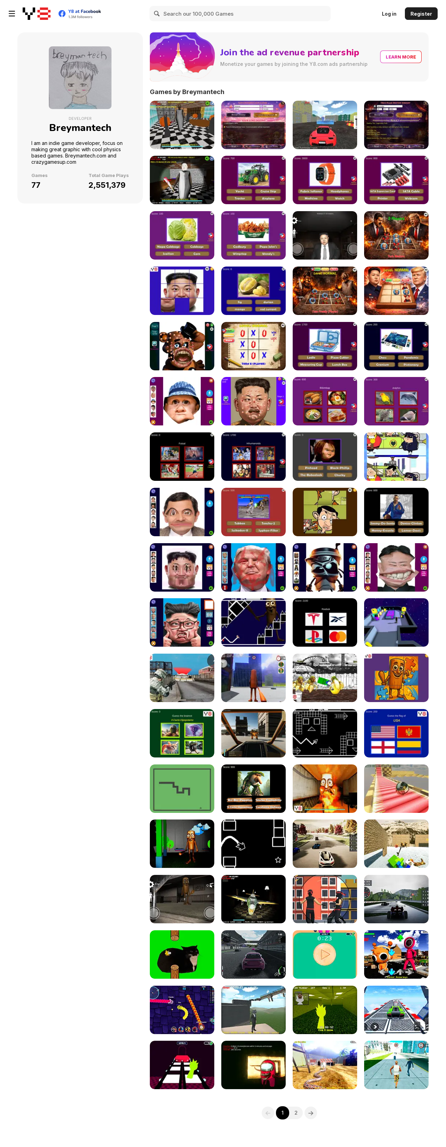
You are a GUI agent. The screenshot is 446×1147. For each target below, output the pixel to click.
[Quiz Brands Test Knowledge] (325, 622)
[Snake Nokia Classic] (182, 788)
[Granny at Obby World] (182, 125)
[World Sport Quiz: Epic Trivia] (182, 456)
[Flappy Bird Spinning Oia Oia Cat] (182, 954)
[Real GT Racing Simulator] (253, 954)
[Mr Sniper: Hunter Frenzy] (325, 899)
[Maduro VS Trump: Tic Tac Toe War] (396, 235)
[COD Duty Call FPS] (182, 678)
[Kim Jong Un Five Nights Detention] (325, 235)
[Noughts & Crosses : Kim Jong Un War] (396, 291)
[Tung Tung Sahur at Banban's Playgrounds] (182, 843)
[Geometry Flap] (253, 843)
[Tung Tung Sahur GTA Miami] (253, 678)
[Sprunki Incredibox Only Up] (253, 1010)
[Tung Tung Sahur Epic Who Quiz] (182, 733)
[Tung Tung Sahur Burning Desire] (325, 788)
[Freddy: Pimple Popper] (182, 346)
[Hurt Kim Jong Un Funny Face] (182, 567)
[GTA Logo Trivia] (396, 512)
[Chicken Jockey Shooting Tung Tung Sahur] (396, 843)
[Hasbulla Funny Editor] (182, 401)
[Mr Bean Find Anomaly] (396, 456)
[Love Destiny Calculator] (253, 125)
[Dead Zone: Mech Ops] (253, 733)
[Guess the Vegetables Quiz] (182, 235)
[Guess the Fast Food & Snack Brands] (253, 235)
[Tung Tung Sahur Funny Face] (325, 567)
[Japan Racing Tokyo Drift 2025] (325, 843)
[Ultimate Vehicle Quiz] (253, 180)
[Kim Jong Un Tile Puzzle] (182, 291)
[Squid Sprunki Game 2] (182, 1065)
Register (421, 14)
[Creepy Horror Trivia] (325, 456)
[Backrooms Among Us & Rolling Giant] (253, 1065)
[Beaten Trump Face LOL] (253, 567)
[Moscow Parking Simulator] (325, 125)
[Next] (311, 1113)
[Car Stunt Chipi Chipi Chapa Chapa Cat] (396, 1010)
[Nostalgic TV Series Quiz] (253, 456)
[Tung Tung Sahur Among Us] (396, 622)
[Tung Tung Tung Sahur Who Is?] (253, 788)
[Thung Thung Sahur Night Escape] (182, 899)
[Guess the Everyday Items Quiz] (325, 180)
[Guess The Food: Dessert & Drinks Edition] (325, 401)
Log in (389, 14)
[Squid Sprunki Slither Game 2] (182, 1010)
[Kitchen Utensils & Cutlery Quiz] (325, 346)
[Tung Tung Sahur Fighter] (325, 678)
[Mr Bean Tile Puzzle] (325, 512)
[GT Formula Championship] (396, 899)
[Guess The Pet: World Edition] (396, 401)
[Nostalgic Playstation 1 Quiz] (253, 512)
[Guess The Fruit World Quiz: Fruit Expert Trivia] (253, 291)
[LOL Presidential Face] (182, 622)
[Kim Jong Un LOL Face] (396, 567)
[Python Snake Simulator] (325, 1065)
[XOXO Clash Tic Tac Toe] (253, 346)
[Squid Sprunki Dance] (396, 954)
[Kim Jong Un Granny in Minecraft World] (182, 180)
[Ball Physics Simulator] (396, 788)
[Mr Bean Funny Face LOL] (182, 512)
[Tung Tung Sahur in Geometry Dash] (253, 622)
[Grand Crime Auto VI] (396, 1065)
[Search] (157, 13)
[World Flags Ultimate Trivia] (396, 733)
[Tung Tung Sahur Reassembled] (396, 678)
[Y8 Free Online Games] (36, 13)
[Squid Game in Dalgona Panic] (325, 954)
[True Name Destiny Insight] (396, 125)
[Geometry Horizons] (325, 733)
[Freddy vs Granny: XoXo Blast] (325, 291)
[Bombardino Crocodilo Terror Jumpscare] (253, 899)
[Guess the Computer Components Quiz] (396, 180)
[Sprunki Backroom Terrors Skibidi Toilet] (325, 1010)
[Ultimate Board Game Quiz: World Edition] (396, 346)
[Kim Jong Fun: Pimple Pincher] (253, 401)
